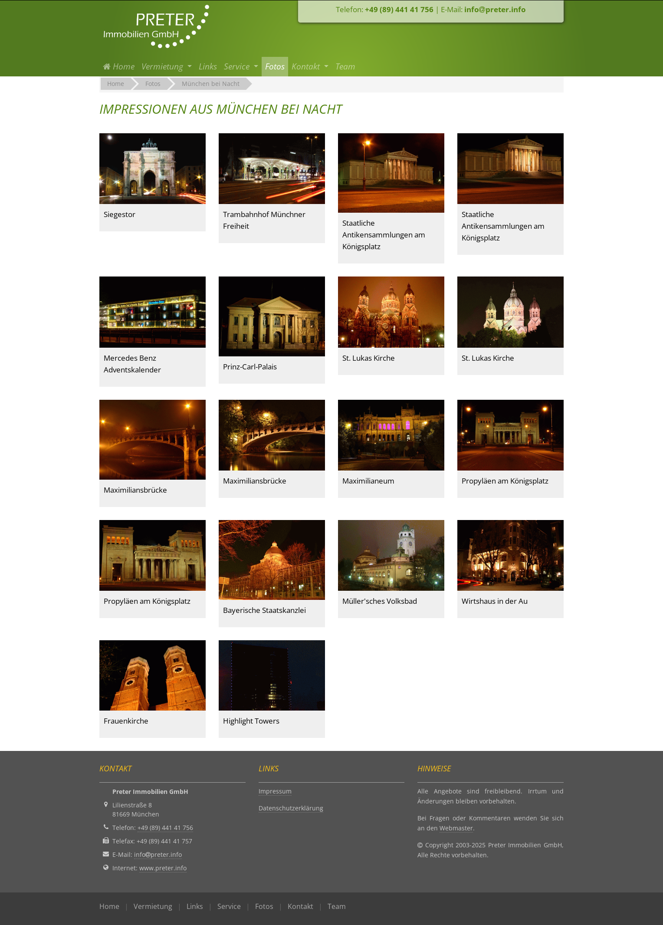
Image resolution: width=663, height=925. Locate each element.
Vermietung (153, 906)
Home (120, 66)
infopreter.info (495, 9)
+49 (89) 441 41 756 (399, 9)
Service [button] (238, 66)
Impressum (275, 791)
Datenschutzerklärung (291, 808)
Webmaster (456, 828)
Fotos (275, 66)
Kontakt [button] (307, 66)
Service (229, 906)
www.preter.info (163, 868)
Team (345, 66)
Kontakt (300, 906)
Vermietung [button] (163, 66)
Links (208, 66)
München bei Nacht (211, 83)
